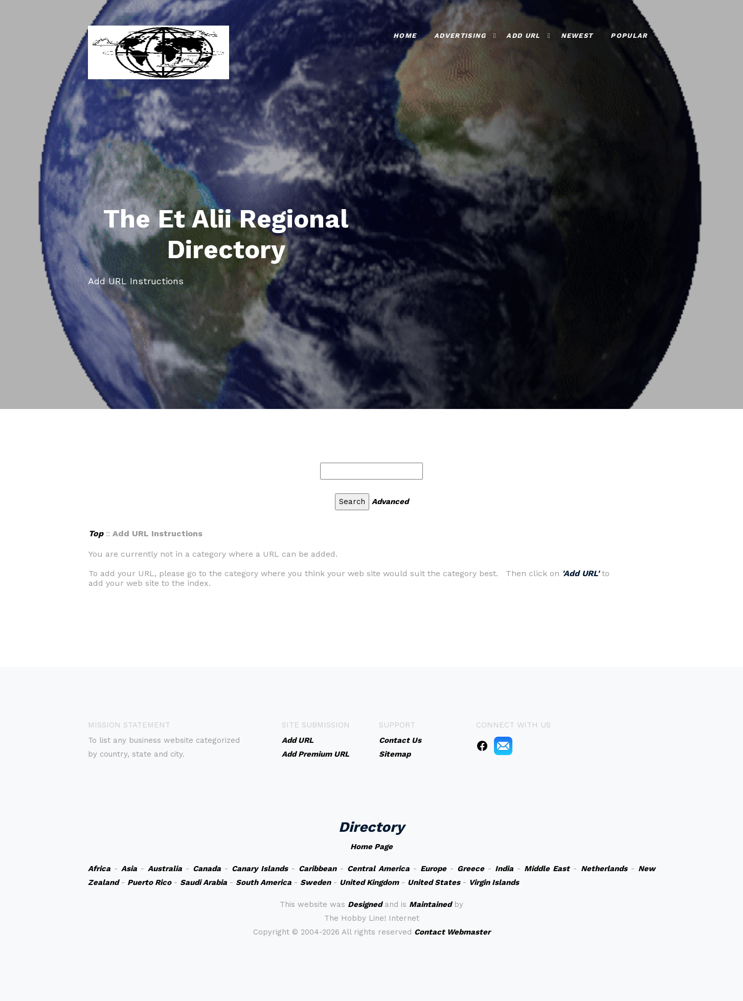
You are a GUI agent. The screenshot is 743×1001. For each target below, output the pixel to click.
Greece (470, 868)
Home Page (371, 846)
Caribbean (317, 868)
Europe (433, 868)
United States (434, 882)
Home (404, 35)
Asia (129, 868)
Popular (629, 35)
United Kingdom (369, 882)
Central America (378, 868)
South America (263, 882)
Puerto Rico (149, 882)
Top (95, 533)
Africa (99, 868)
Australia (165, 868)
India (504, 868)
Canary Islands (260, 868)
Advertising (460, 35)
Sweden (315, 882)
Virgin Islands (494, 882)
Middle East (547, 868)
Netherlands (604, 868)
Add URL (523, 35)
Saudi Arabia (203, 882)
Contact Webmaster (452, 932)
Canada (207, 868)
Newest (577, 35)
